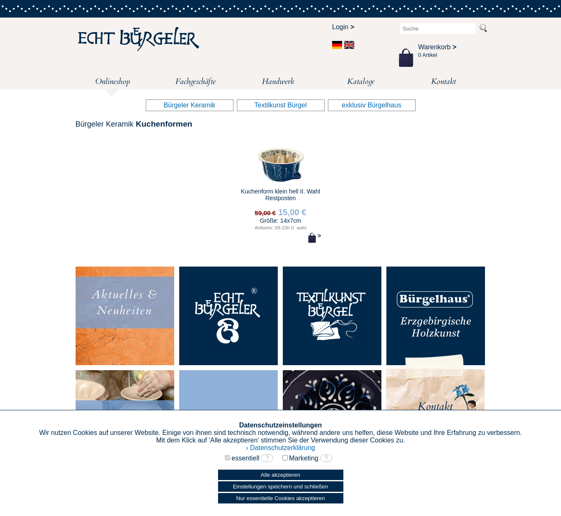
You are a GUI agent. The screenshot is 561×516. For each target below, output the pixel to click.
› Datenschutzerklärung (280, 447)
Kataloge (360, 81)
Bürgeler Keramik (190, 105)
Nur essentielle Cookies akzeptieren (280, 498)
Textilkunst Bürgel (280, 105)
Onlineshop (112, 82)
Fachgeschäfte (195, 81)
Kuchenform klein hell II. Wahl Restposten (280, 195)
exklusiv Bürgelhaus (371, 105)
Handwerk (278, 81)
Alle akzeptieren (280, 475)
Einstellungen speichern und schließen (280, 486)
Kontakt (443, 81)
